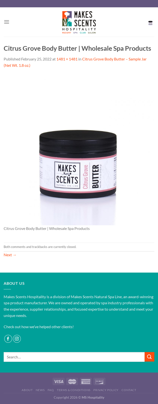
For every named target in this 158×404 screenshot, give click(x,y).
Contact (129, 390)
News (40, 390)
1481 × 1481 (67, 59)
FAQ (51, 390)
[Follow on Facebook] (8, 339)
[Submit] (149, 357)
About (27, 390)
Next (10, 254)
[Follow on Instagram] (17, 339)
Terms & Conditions (73, 390)
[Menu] (6, 22)
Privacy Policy (106, 390)
